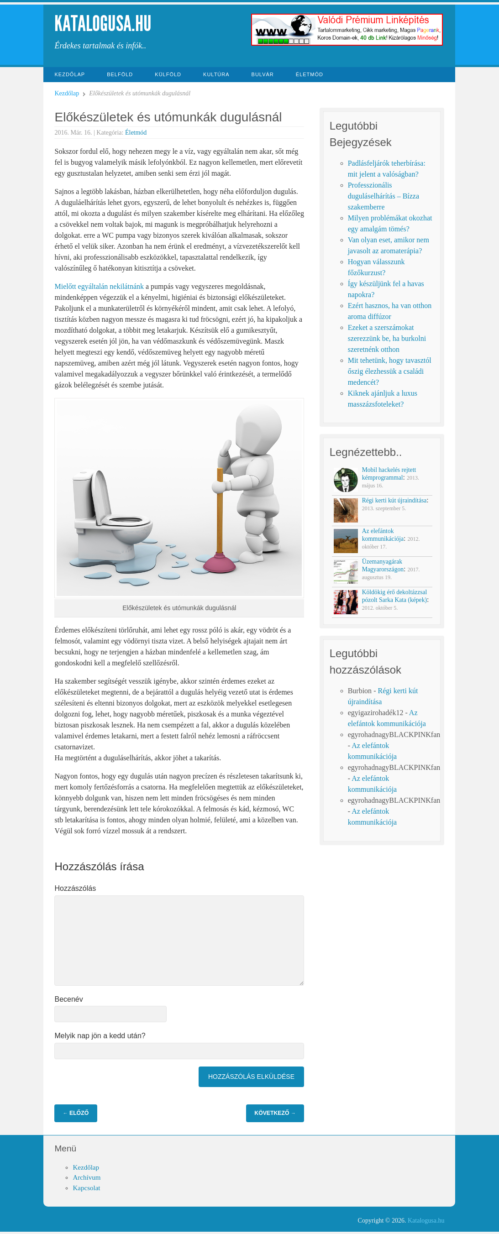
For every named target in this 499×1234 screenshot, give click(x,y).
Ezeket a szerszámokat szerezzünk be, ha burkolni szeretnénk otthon (387, 338)
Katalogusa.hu (103, 23)
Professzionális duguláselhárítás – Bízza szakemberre (383, 196)
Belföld (120, 74)
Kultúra (216, 74)
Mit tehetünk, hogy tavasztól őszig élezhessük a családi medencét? (389, 371)
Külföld (168, 74)
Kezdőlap (69, 74)
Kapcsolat (86, 1188)
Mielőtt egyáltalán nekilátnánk (99, 286)
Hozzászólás (75, 888)
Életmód (309, 74)
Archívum (86, 1177)
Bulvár (263, 74)
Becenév (68, 999)
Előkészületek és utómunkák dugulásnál (168, 117)
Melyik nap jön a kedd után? (99, 1036)
